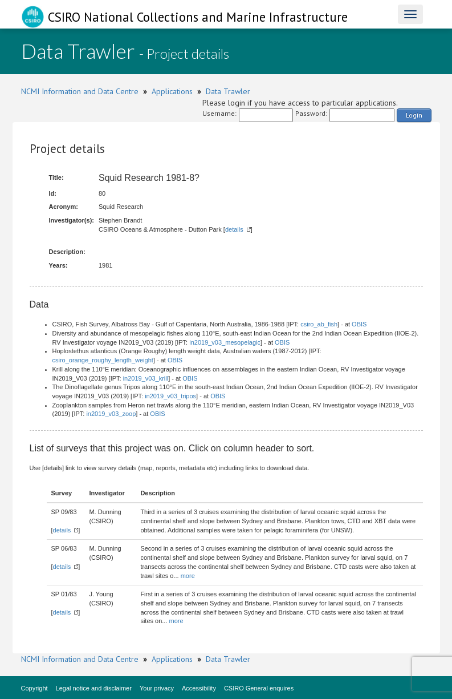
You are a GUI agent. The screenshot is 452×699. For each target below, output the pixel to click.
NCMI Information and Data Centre (80, 91)
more (188, 575)
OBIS (359, 324)
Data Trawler (228, 91)
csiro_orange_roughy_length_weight (102, 360)
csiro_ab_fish (318, 324)
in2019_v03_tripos (170, 396)
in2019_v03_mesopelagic (224, 342)
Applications (172, 91)
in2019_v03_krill (146, 378)
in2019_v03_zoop (111, 413)
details (234, 229)
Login (414, 115)
